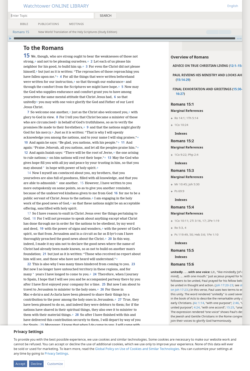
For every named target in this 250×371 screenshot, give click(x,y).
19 (41, 228)
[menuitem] (237, 15)
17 (29, 213)
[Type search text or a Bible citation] (50, 15)
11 (25, 147)
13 (132, 157)
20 (117, 239)
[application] (125, 38)
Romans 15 (19, 32)
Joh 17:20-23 (210, 285)
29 (74, 325)
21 (44, 254)
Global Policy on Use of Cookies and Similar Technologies (137, 349)
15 (81, 183)
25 (110, 284)
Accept (20, 364)
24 (94, 274)
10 (42, 142)
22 (29, 264)
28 (94, 315)
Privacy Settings (56, 353)
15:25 (216, 307)
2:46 (221, 303)
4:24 (182, 307)
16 (115, 193)
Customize (55, 364)
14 (29, 173)
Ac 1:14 (184, 303)
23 (133, 264)
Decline (36, 364)
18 (33, 218)
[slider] (124, 38)
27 (119, 299)
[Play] (10, 38)
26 (115, 289)
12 (47, 152)
